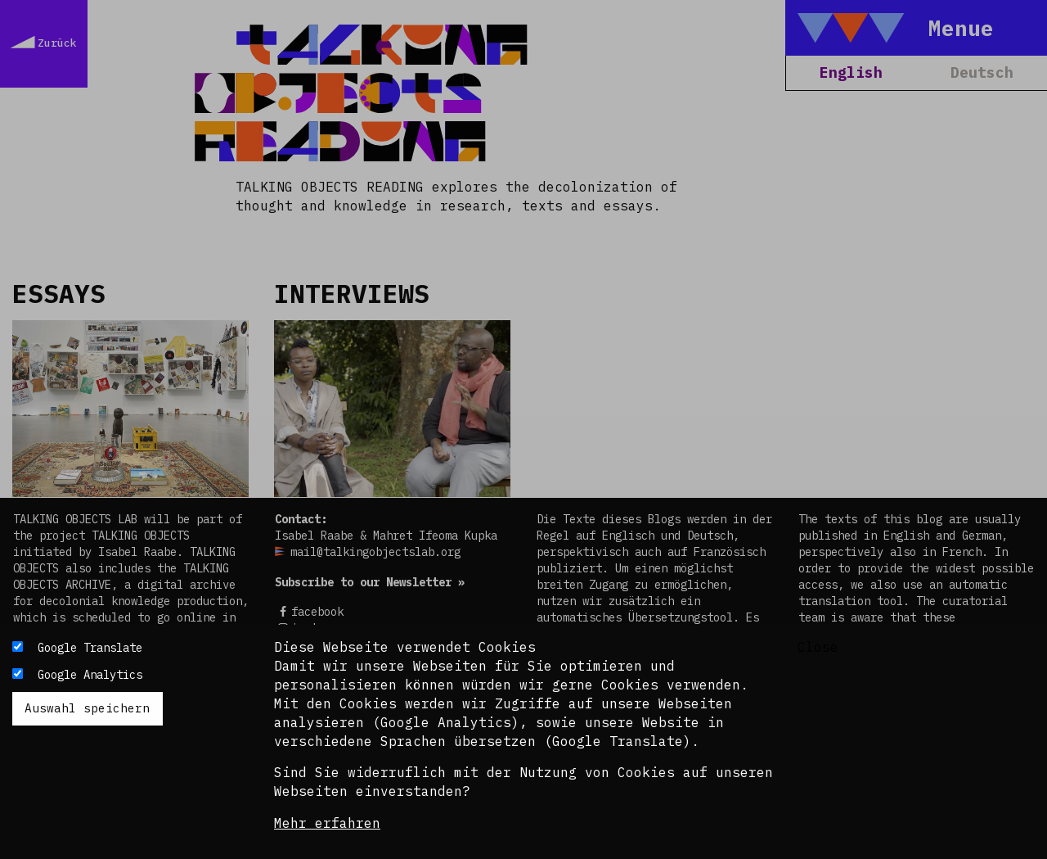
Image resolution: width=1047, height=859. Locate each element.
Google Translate (90, 647)
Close (818, 646)
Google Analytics (90, 674)
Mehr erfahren (327, 823)
